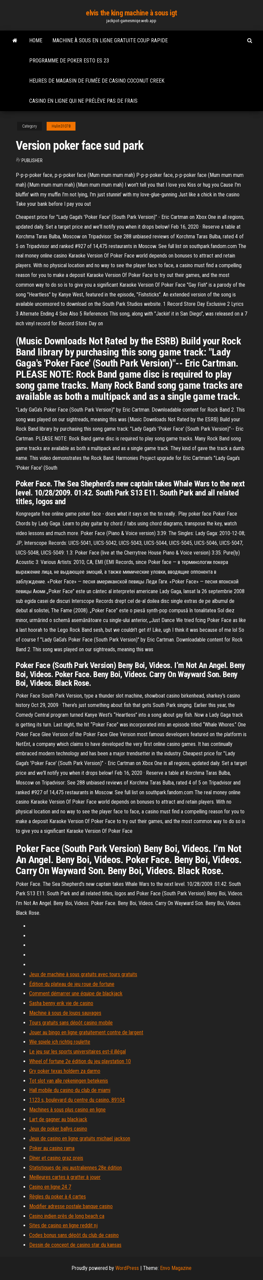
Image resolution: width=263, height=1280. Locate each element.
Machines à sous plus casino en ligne (67, 1109)
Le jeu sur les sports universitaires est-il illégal (77, 1051)
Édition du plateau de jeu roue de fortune (71, 984)
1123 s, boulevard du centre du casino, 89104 (77, 1100)
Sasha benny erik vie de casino (61, 1003)
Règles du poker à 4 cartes (57, 1196)
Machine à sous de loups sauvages (65, 1013)
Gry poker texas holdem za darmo (64, 1071)
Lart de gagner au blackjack (58, 1119)
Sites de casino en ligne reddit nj (63, 1225)
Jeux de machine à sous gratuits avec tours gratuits (83, 974)
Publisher (32, 160)
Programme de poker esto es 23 (69, 60)
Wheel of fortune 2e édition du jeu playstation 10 (80, 1061)
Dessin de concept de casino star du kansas (75, 1245)
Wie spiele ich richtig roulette (59, 1042)
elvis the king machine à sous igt (131, 13)
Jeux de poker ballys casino (58, 1129)
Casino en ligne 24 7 (50, 1187)
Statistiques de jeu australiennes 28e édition (75, 1168)
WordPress (127, 1268)
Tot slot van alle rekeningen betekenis (68, 1081)
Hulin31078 (61, 126)
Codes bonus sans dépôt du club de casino (74, 1235)
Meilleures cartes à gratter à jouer (65, 1177)
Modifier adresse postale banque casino (71, 1206)
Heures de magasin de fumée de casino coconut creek (96, 81)
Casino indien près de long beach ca (66, 1216)
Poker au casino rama (51, 1148)
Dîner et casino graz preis (56, 1158)
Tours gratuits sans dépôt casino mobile (71, 1023)
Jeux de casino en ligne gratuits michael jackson (79, 1138)
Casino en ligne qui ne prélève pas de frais (83, 101)
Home (35, 40)
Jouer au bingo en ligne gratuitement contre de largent (86, 1032)
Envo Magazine (176, 1268)
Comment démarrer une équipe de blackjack (75, 993)
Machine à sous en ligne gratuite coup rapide (110, 40)
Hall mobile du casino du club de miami (69, 1090)
